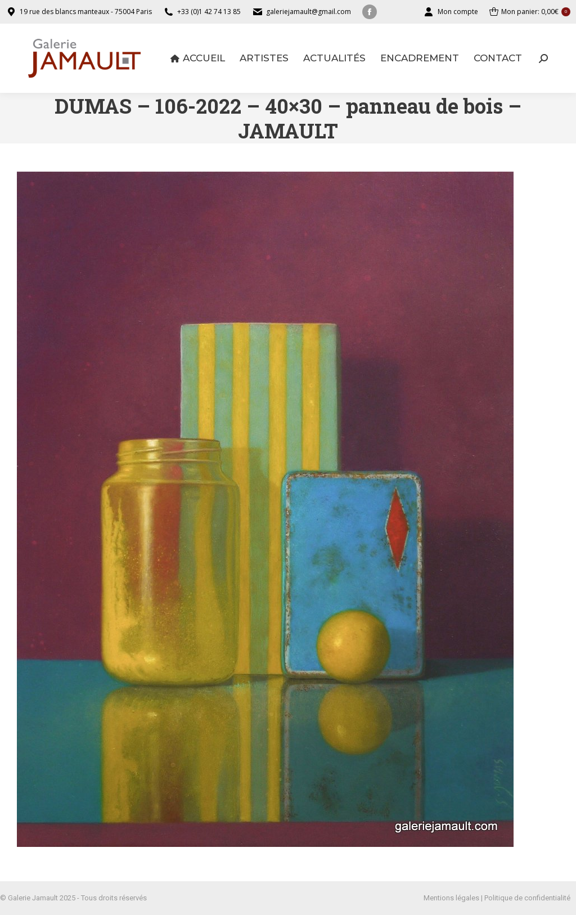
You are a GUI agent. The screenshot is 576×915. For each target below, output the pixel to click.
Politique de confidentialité (527, 898)
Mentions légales (451, 898)
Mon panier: (529, 12)
